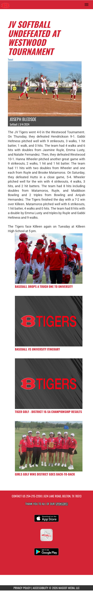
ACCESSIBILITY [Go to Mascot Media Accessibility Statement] (40, 588)
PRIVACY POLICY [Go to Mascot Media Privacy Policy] (22, 588)
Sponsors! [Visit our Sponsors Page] (61, 504)
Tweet (10, 59)
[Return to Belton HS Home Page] (5, 4)
